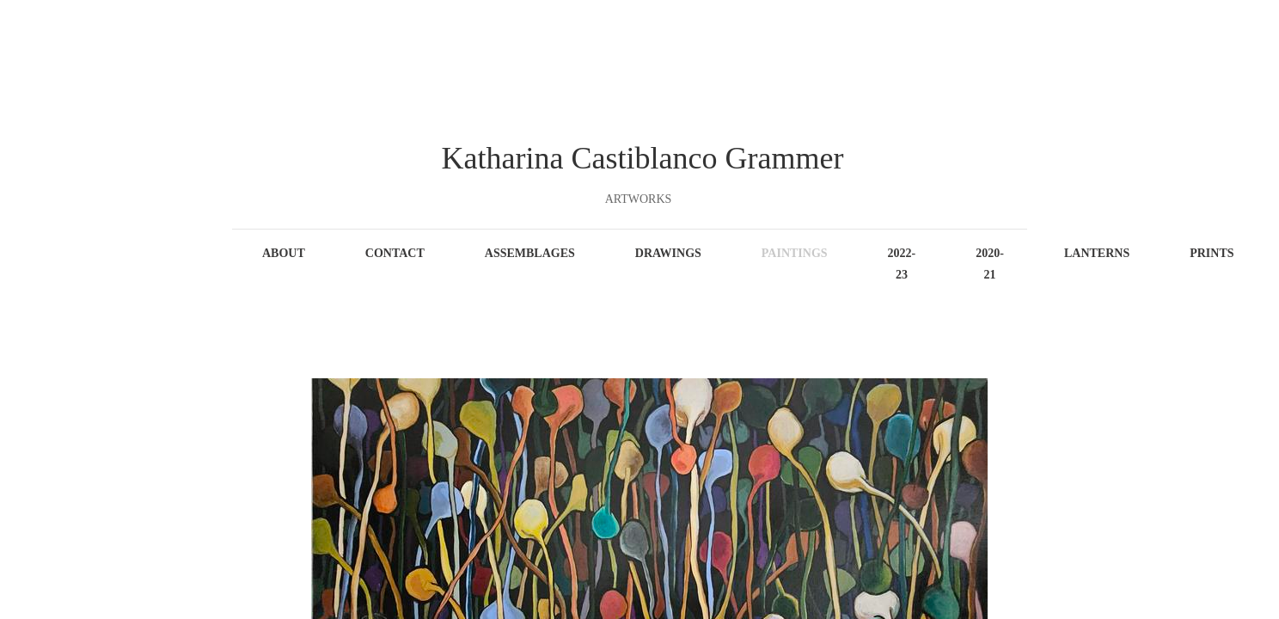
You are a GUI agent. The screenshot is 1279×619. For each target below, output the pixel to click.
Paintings (795, 253)
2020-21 (990, 264)
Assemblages (530, 253)
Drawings (668, 253)
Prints (1211, 253)
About (283, 253)
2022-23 (902, 264)
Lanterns (1096, 253)
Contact (395, 253)
